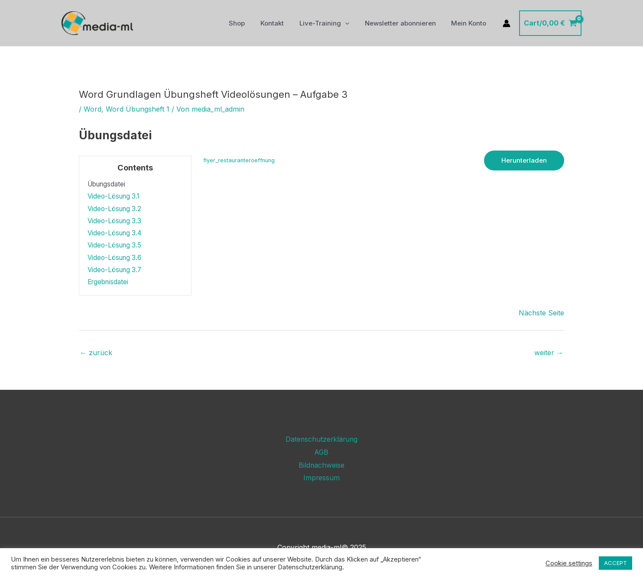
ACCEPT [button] (615, 562)
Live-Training (330, 23)
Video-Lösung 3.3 (114, 221)
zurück (96, 352)
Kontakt (280, 23)
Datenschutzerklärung (321, 439)
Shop (248, 23)
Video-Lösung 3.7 (114, 270)
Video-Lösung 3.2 (114, 209)
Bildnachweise (322, 465)
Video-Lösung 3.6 (114, 258)
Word (92, 109)
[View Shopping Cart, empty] (550, 23)
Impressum (321, 477)
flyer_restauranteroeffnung (239, 160)
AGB (321, 452)
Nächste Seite (541, 312)
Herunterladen (524, 160)
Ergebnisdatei (108, 282)
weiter (548, 352)
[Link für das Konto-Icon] (506, 23)
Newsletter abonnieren (403, 23)
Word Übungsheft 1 (137, 109)
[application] (351, 23)
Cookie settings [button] (569, 563)
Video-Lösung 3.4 (114, 233)
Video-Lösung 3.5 (114, 245)
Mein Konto (469, 23)
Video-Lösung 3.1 (113, 196)
